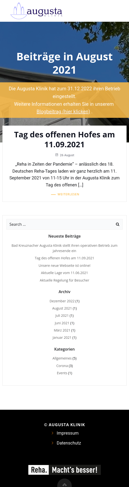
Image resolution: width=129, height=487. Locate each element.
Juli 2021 (62, 315)
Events (62, 373)
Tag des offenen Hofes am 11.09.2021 (64, 258)
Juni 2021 (62, 323)
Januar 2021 (62, 337)
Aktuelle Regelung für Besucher (64, 280)
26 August (64, 155)
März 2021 (62, 330)
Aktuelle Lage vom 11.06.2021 (64, 272)
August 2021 (62, 308)
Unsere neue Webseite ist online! (64, 265)
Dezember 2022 (61, 301)
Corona (62, 365)
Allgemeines (62, 358)
